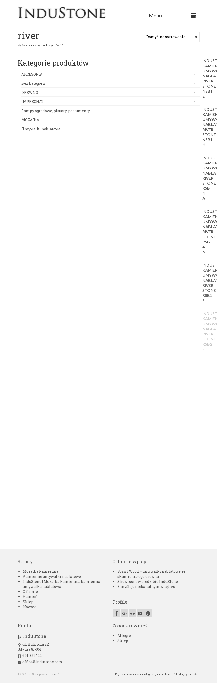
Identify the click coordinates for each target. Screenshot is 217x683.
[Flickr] (132, 613)
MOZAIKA (30, 119)
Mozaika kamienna (40, 571)
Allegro (124, 635)
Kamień (30, 596)
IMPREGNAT (32, 101)
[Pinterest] (148, 613)
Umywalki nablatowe (40, 128)
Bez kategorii (33, 83)
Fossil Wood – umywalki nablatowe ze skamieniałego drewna (151, 574)
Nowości (30, 606)
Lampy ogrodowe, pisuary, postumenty (55, 110)
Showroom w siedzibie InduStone (147, 581)
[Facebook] (116, 613)
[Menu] (172, 15)
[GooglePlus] (124, 613)
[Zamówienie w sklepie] (172, 37)
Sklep (28, 601)
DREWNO (29, 92)
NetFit (57, 674)
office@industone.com (40, 661)
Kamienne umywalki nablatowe (52, 576)
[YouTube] (140, 613)
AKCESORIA (31, 74)
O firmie (30, 591)
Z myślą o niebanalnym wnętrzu (146, 586)
